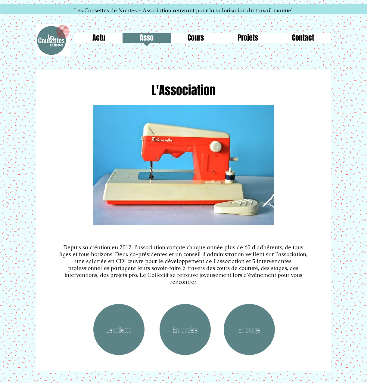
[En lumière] (185, 329)
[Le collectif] (119, 329)
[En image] (249, 329)
